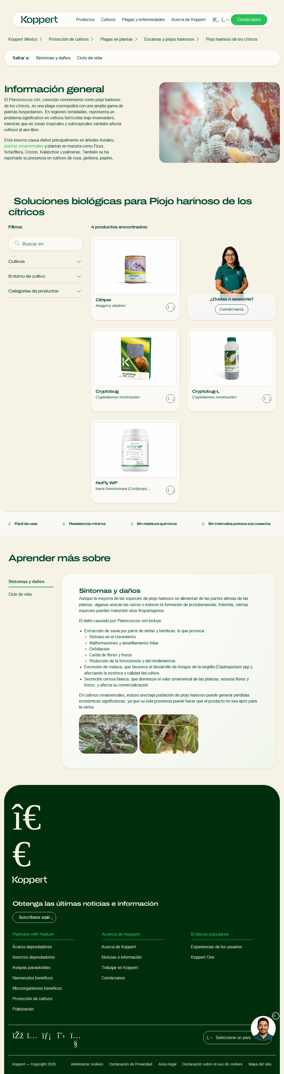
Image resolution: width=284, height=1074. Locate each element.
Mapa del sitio (260, 1064)
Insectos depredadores (33, 957)
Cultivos (108, 19)
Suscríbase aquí (36, 917)
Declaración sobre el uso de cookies (213, 1064)
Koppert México (22, 39)
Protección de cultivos (69, 39)
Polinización (23, 1009)
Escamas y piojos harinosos (169, 39)
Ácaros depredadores (32, 947)
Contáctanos (249, 19)
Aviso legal (167, 1064)
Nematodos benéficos (32, 978)
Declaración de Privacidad (131, 1064)
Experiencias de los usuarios (216, 947)
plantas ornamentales (23, 146)
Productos (85, 19)
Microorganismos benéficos (37, 988)
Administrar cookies (87, 1064)
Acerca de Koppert (188, 19)
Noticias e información (121, 957)
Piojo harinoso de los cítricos (232, 39)
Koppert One (202, 957)
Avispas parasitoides (31, 967)
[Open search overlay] (215, 19)
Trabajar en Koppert (119, 967)
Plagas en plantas (116, 39)
